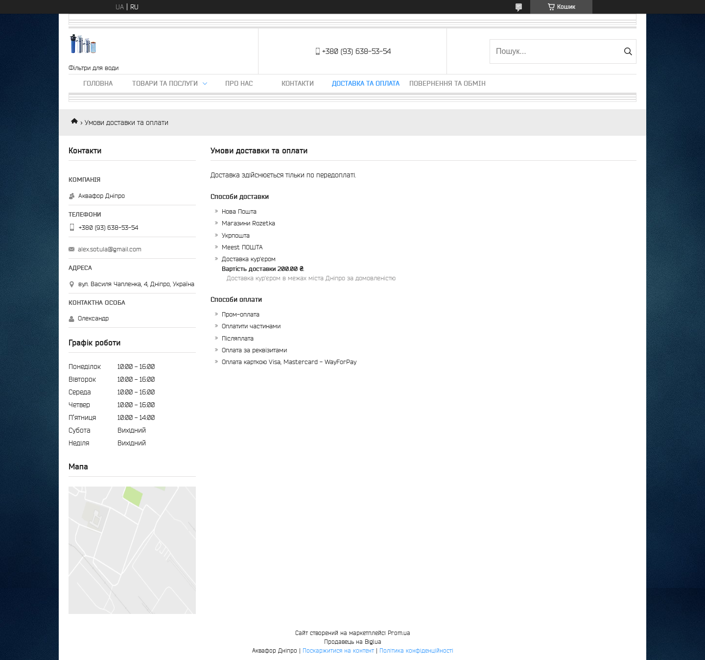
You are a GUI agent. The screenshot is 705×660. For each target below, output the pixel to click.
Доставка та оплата (366, 83)
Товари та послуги (165, 83)
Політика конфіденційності (416, 650)
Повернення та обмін (447, 83)
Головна (98, 83)
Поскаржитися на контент (338, 650)
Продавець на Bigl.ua (352, 641)
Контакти (298, 83)
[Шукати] (627, 51)
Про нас (239, 83)
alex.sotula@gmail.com (109, 249)
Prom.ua (399, 633)
